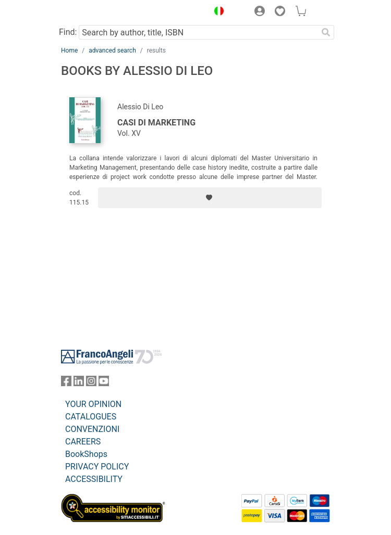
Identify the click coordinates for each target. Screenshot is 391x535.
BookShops (86, 454)
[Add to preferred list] (210, 197)
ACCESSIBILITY (94, 479)
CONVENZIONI (92, 429)
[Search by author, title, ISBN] (198, 32)
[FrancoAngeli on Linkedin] (79, 383)
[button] (216, 12)
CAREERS (83, 442)
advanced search (112, 50)
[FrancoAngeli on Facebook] (66, 383)
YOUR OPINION (93, 404)
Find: (68, 32)
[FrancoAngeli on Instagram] (91, 383)
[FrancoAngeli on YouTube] (104, 383)
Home (69, 50)
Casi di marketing (156, 123)
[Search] (325, 32)
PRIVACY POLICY (97, 467)
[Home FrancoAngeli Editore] (96, 12)
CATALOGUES (90, 417)
